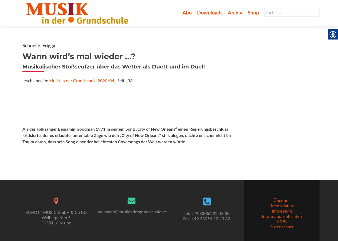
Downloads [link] (209, 12)
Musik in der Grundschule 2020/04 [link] (81, 80)
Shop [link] (253, 12)
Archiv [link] (235, 12)
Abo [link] (187, 12)
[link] (78, 13)
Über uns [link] (282, 200)
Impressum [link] (282, 210)
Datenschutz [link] (281, 226)
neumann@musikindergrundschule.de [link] (132, 211)
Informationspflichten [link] (282, 216)
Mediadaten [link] (282, 205)
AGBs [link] (282, 221)
